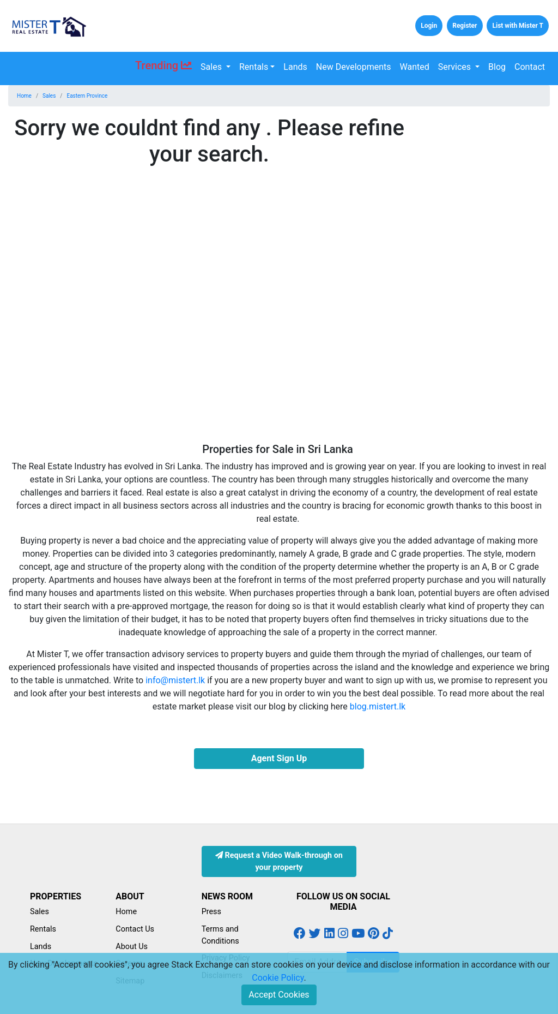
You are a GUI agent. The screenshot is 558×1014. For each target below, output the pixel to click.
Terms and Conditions (220, 935)
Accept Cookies (278, 994)
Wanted (414, 67)
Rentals (253, 67)
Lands (295, 67)
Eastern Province (86, 96)
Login (429, 25)
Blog (497, 67)
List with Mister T (517, 25)
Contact (529, 67)
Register (464, 25)
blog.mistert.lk (377, 706)
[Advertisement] (488, 279)
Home (24, 96)
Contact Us (135, 929)
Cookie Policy (278, 978)
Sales (212, 67)
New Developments (353, 67)
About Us (132, 946)
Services (455, 67)
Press (211, 911)
